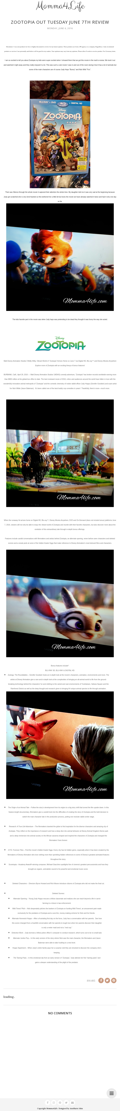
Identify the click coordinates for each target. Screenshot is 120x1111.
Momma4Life (51, 1108)
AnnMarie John (76, 1108)
